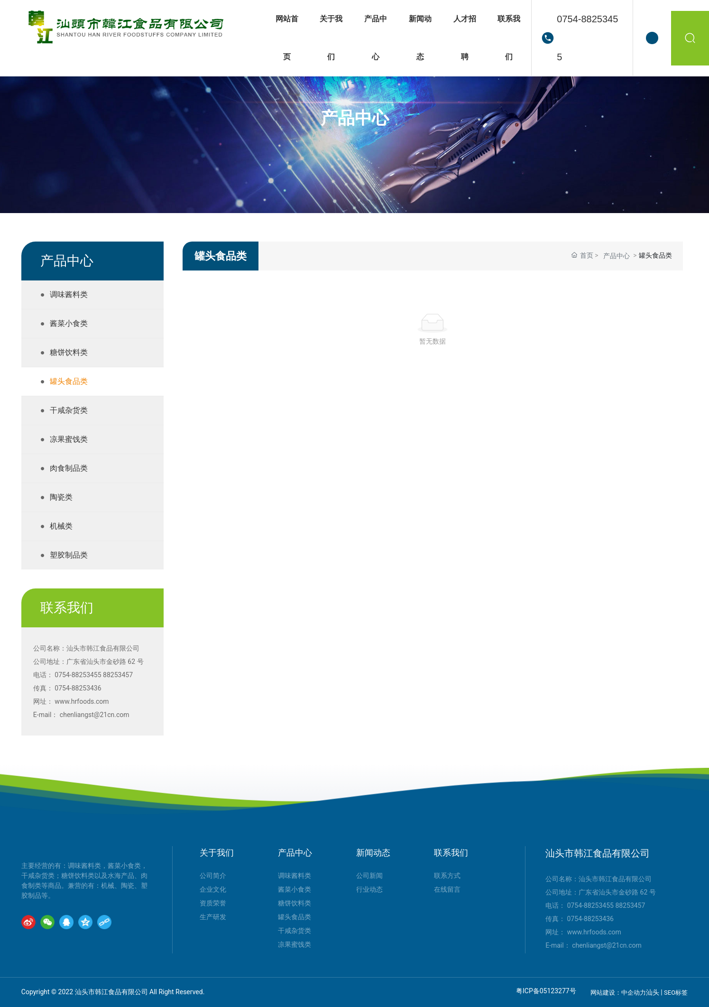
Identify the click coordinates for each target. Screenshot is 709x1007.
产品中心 (355, 119)
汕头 (652, 992)
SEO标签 (676, 992)
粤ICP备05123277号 (546, 991)
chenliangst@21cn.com (94, 714)
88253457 (118, 675)
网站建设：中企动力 (618, 992)
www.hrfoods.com (82, 701)
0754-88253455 (587, 38)
